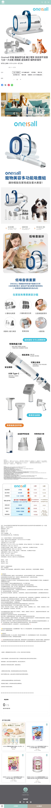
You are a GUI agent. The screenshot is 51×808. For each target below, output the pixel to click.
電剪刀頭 (40, 72)
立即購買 (16, 806)
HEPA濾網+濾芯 (25, 72)
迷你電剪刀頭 (16, 74)
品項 (2, 72)
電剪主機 (24, 74)
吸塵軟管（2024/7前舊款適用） (35, 74)
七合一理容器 (16, 72)
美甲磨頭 (33, 72)
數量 (2, 78)
